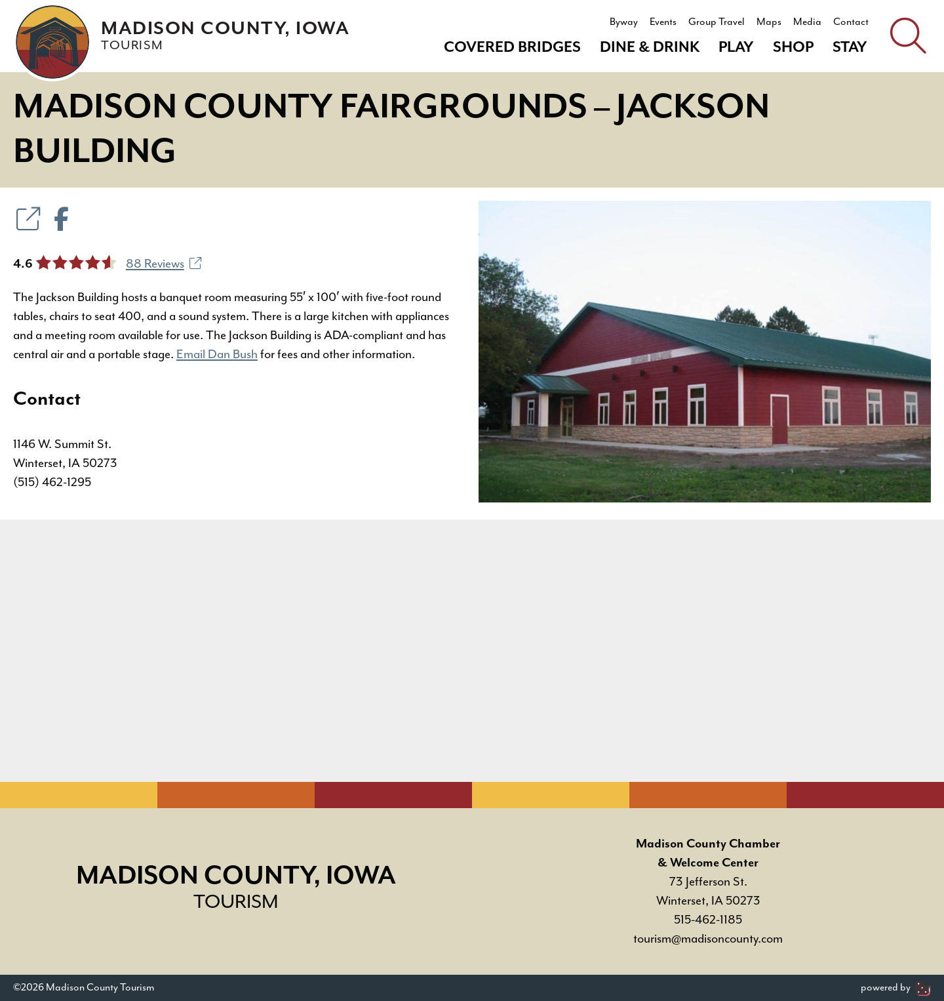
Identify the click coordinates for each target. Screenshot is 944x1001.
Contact (851, 22)
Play (736, 47)
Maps (769, 22)
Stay (850, 47)
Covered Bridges (512, 47)
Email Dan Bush (217, 354)
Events (663, 22)
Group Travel (716, 22)
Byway (624, 22)
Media (807, 22)
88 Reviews (163, 264)
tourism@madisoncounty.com (708, 939)
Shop (793, 47)
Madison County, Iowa (225, 35)
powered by (896, 987)
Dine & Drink (649, 47)
